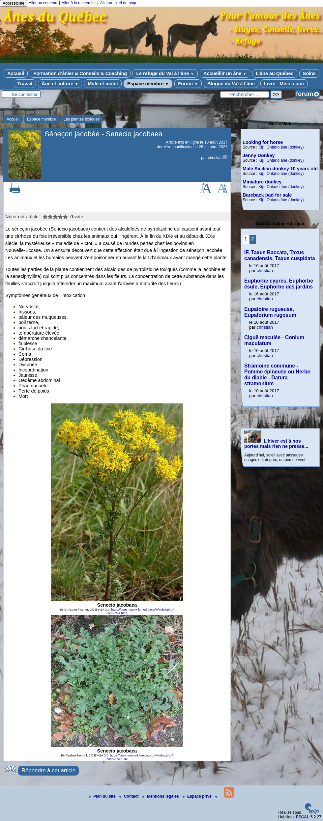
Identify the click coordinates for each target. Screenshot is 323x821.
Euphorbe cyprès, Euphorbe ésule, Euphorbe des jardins (278, 283)
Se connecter (25, 94)
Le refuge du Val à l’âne (165, 73)
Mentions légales (161, 796)
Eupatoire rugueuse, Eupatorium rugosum (270, 312)
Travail (25, 83)
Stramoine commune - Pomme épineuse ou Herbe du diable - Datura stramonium (277, 374)
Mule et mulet (103, 83)
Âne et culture (60, 83)
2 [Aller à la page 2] (252, 238)
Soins (309, 73)
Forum (188, 83)
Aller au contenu (43, 3)
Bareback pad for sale (267, 195)
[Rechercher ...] (244, 94)
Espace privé (198, 796)
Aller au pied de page (118, 3)
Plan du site (103, 796)
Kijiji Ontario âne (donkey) (281, 147)
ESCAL (302, 817)
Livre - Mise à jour (284, 83)
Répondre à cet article (48, 770)
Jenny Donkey (259, 155)
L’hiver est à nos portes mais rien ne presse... (276, 443)
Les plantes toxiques (82, 119)
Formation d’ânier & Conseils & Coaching (80, 73)
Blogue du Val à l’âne (231, 83)
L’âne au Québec (274, 73)
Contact (129, 796)
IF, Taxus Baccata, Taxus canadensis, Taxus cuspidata (279, 255)
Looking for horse (263, 142)
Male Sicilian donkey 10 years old (280, 168)
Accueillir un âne (225, 73)
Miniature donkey (262, 181)
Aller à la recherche (79, 3)
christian (215, 157)
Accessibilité (13, 3)
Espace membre (148, 83)
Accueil (15, 73)
